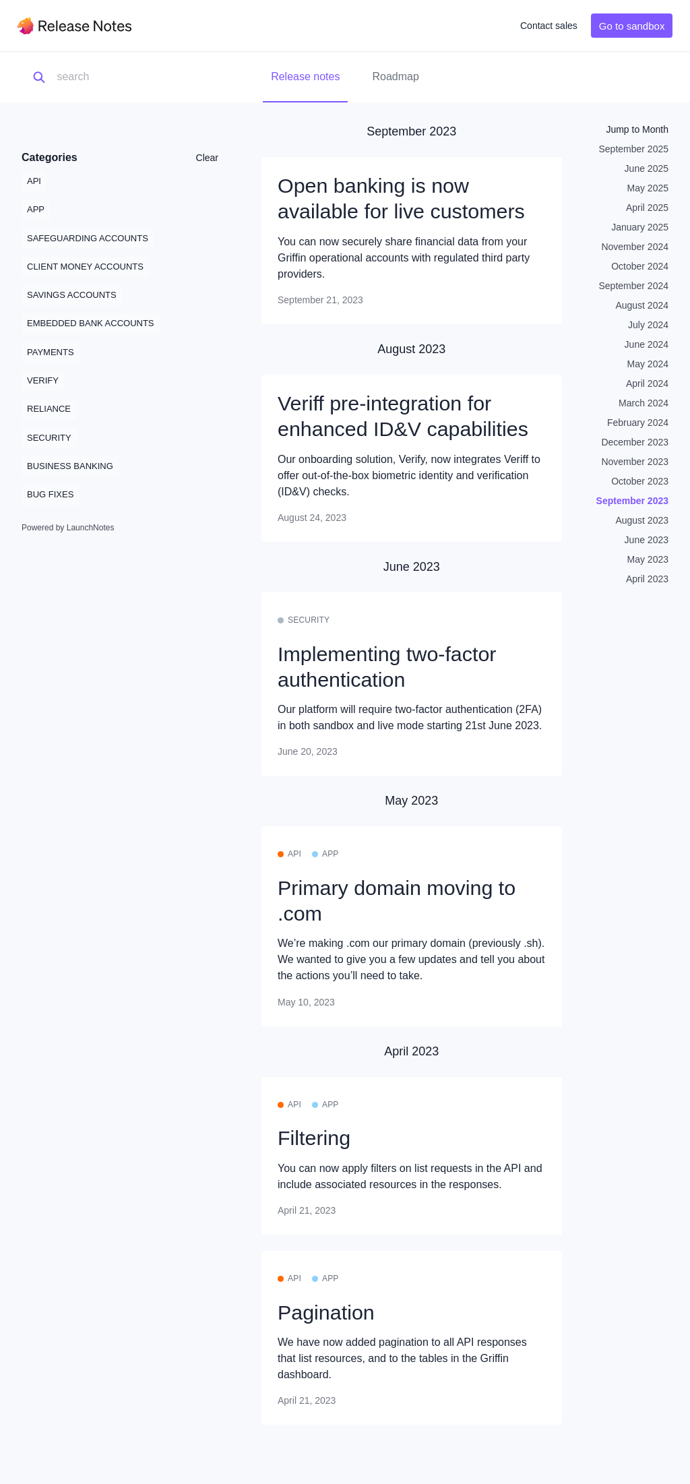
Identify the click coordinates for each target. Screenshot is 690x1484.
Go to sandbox (632, 26)
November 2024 (634, 246)
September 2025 (633, 149)
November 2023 (634, 461)
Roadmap (395, 76)
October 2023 (639, 481)
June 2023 (646, 539)
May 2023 (647, 559)
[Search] (124, 77)
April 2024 (647, 383)
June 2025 (646, 168)
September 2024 (633, 285)
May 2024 (647, 364)
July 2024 (648, 324)
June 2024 (646, 344)
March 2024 (643, 403)
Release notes (305, 76)
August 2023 (641, 520)
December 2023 (634, 442)
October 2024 (639, 266)
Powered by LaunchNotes (68, 527)
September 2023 (632, 500)
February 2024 (637, 422)
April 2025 (647, 207)
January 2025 (639, 227)
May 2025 (647, 188)
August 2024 (641, 305)
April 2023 (647, 579)
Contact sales (548, 25)
